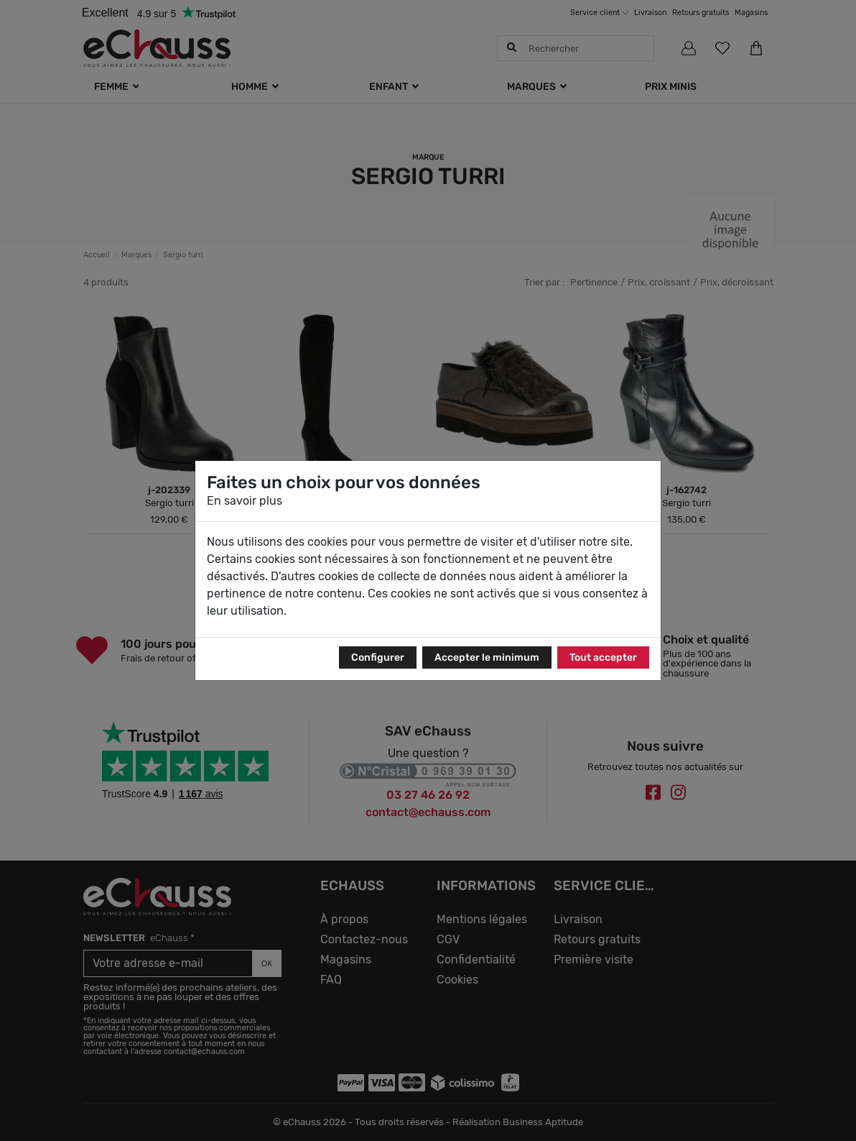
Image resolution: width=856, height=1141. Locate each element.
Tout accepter (603, 657)
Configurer (377, 657)
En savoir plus (244, 501)
